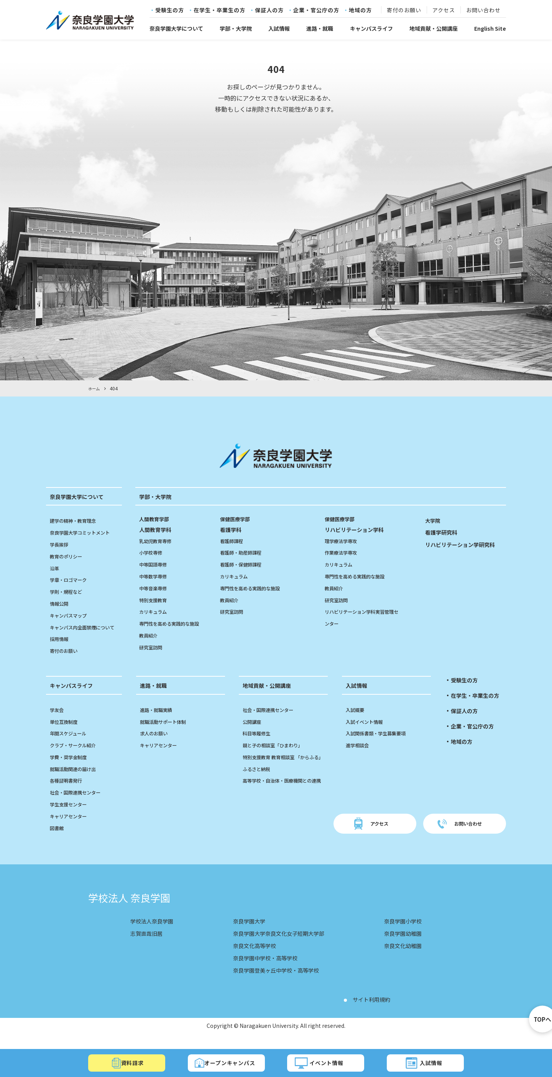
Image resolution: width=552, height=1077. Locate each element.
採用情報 (60, 650)
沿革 (55, 568)
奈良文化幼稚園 (400, 957)
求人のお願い (156, 745)
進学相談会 (359, 757)
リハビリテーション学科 (363, 524)
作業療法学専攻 (343, 552)
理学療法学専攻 (343, 540)
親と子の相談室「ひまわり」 (277, 757)
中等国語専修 (155, 564)
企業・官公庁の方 (316, 10)
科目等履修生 (259, 745)
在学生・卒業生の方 (219, 10)
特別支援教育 (155, 599)
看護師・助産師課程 (244, 552)
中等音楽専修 (155, 587)
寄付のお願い (404, 10)
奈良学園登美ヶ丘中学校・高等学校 (276, 981)
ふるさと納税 (259, 792)
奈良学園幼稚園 (400, 945)
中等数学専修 (155, 576)
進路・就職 (319, 28)
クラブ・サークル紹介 (77, 757)
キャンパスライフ (371, 28)
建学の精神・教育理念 (77, 520)
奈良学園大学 (245, 932)
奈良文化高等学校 (251, 957)
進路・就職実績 (158, 721)
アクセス (443, 10)
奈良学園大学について (176, 28)
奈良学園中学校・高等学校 (264, 969)
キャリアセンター (71, 827)
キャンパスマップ (71, 615)
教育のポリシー (68, 556)
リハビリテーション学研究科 (465, 544)
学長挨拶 (60, 544)
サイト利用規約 (374, 1011)
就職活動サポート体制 (167, 733)
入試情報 (279, 28)
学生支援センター (71, 816)
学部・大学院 (236, 28)
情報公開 (60, 603)
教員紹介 (150, 635)
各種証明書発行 (68, 792)
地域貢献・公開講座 (433, 28)
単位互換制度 (66, 733)
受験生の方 (169, 10)
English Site (490, 28)
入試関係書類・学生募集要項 (381, 745)
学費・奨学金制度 (71, 768)
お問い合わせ (483, 10)
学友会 (58, 721)
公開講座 (253, 733)
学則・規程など (68, 591)
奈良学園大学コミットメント (85, 532)
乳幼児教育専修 (158, 540)
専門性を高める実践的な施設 (174, 623)
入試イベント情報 (367, 733)
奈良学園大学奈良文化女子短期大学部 (279, 945)
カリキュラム (155, 611)
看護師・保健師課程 (244, 564)
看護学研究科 (443, 532)
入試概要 (356, 721)
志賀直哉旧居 (148, 945)
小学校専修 (152, 552)
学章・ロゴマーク (71, 579)
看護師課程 (233, 540)
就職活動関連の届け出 (77, 780)
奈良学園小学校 (400, 932)
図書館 (58, 839)
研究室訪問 (152, 647)
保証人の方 (269, 10)
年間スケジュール (71, 745)
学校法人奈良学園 (154, 932)
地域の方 (360, 10)
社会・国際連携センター (79, 804)
